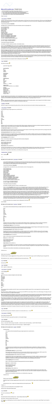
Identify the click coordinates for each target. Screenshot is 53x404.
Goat (2, 61)
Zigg (2, 319)
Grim (2, 265)
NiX (2, 260)
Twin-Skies (15, 204)
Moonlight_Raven (4, 152)
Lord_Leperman (4, 18)
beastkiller (3, 103)
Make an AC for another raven (7, 9)
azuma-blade (16, 159)
